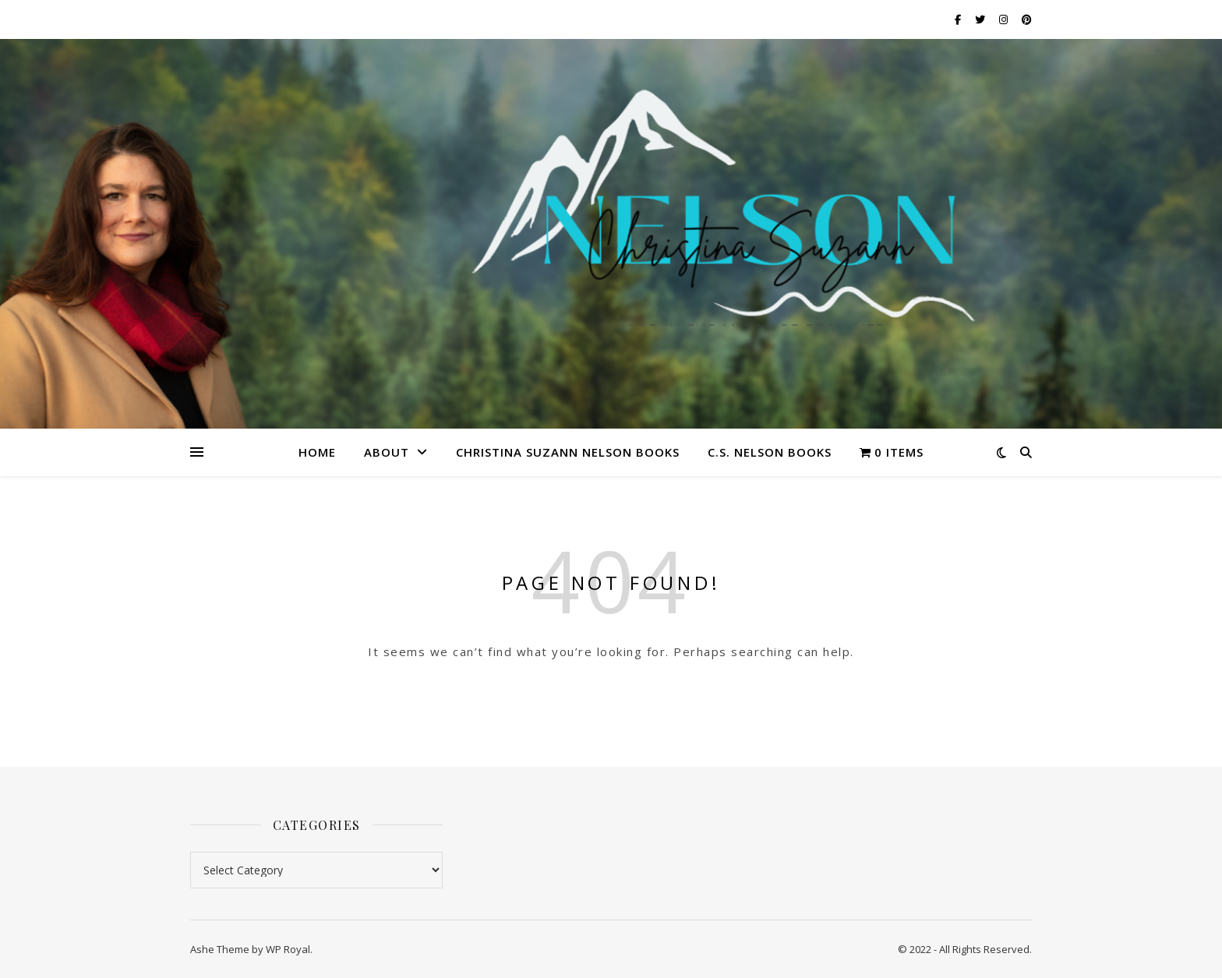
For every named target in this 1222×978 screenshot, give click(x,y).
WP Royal (288, 949)
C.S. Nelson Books (770, 452)
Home (317, 452)
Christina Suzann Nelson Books (568, 452)
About (386, 452)
